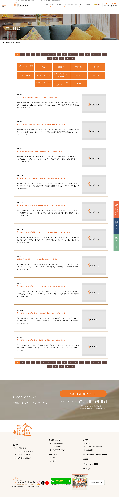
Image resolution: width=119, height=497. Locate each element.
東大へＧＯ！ (96, 75)
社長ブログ (9, 42)
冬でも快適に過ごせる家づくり (22, 458)
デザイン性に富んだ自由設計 (22, 455)
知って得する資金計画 (56, 443)
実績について (53, 455)
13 (81, 54)
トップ (14, 440)
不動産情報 (78, 67)
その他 (79, 83)
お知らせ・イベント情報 (26, 67)
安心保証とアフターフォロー (58, 450)
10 (64, 54)
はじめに (15, 445)
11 (70, 54)
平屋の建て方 (79, 75)
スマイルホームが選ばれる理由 (93, 447)
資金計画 (96, 67)
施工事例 (59, 4)
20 (61, 58)
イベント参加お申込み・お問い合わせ (95, 455)
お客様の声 (70, 4)
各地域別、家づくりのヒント (43, 83)
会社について (87, 443)
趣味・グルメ (25, 75)
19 (55, 58)
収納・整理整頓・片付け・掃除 (61, 75)
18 (50, 58)
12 (75, 54)
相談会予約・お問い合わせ (83, 394)
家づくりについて (54, 440)
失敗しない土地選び (55, 447)
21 (67, 58)
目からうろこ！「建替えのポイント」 (61, 83)
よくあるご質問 (88, 450)
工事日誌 (61, 67)
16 (98, 54)
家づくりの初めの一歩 (20, 448)
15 (93, 54)
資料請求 (85, 460)
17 (104, 54)
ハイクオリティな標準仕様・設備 (23, 451)
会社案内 (85, 440)
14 (87, 54)
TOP (2, 42)
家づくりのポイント (43, 75)
